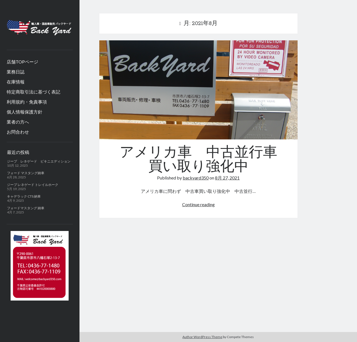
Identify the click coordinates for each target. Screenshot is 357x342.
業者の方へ (18, 121)
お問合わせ (18, 131)
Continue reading (198, 204)
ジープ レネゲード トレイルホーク (32, 185)
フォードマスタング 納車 (25, 208)
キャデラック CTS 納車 (24, 196)
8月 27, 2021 (227, 177)
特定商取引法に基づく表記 (33, 91)
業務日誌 (16, 71)
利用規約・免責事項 (27, 101)
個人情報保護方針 (24, 111)
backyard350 (196, 177)
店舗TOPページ (22, 61)
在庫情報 (16, 81)
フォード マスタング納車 (25, 173)
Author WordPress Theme (202, 337)
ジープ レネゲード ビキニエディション (39, 161)
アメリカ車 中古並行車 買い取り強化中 (198, 89)
